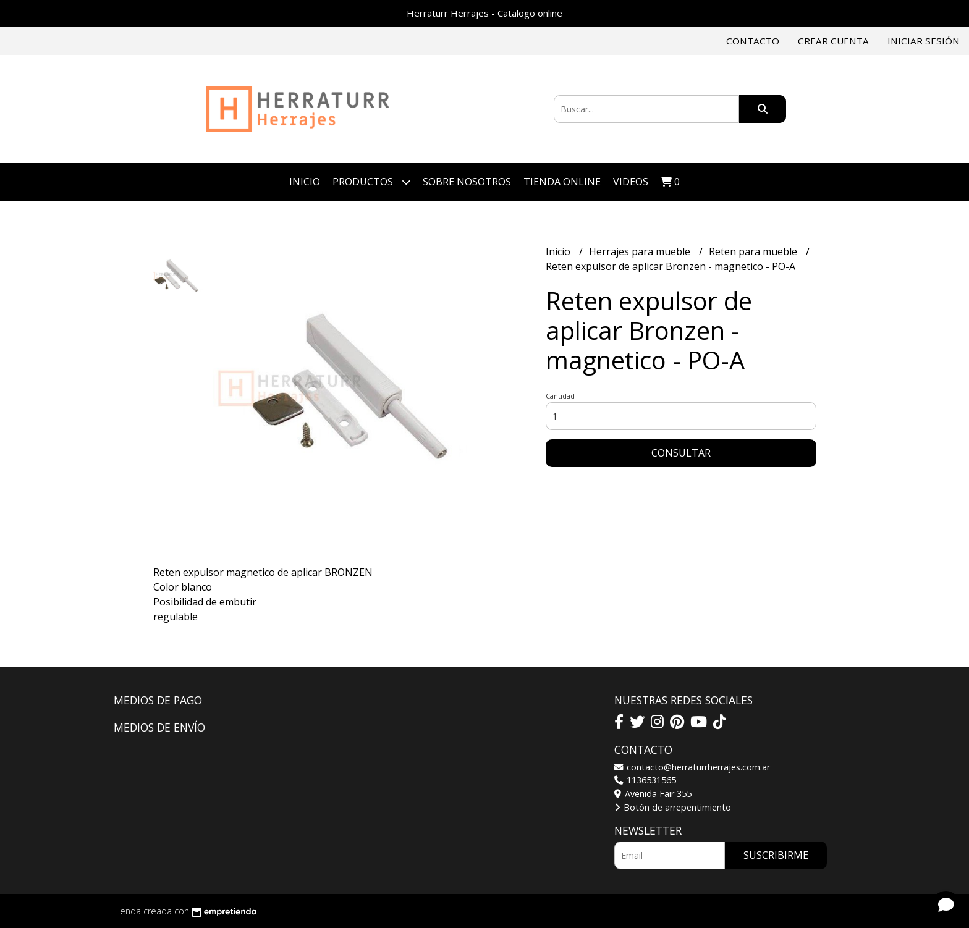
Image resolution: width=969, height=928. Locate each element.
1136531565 (645, 780)
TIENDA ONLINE (562, 181)
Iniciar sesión (923, 41)
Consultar (681, 453)
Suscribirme (775, 855)
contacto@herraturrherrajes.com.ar (692, 767)
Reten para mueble (754, 251)
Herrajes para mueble (641, 251)
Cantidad (560, 395)
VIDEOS (630, 181)
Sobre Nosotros (467, 181)
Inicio (304, 181)
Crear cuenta (833, 41)
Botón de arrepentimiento (672, 807)
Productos (371, 182)
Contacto (752, 41)
